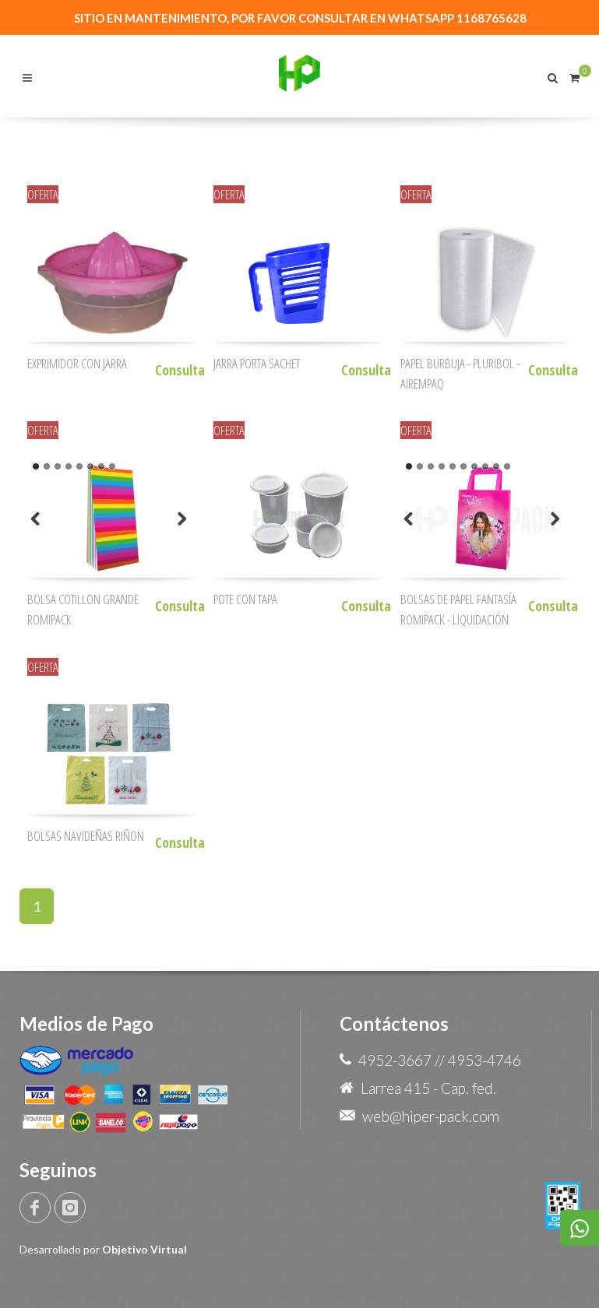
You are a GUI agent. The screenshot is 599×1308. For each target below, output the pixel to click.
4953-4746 (484, 1060)
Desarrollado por (103, 1249)
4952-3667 (395, 1060)
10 (507, 466)
